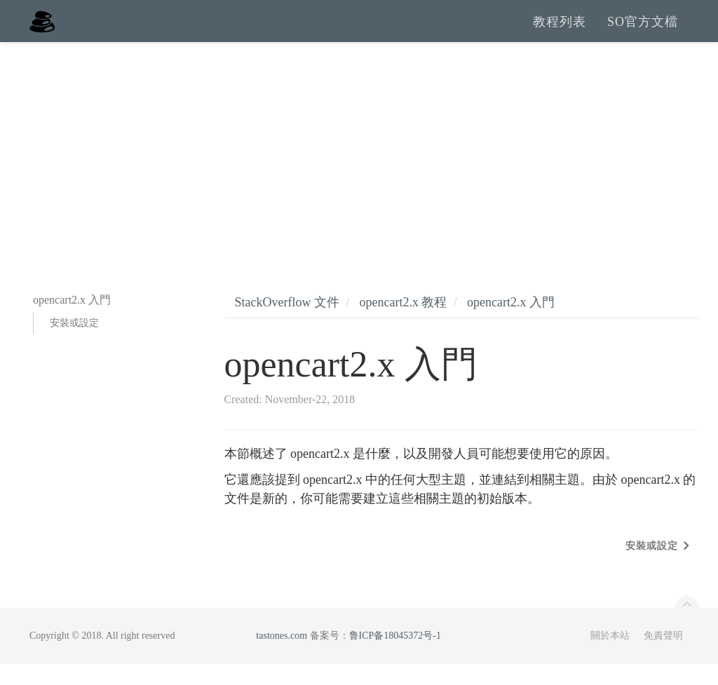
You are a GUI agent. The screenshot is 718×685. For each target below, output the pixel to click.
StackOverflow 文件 (287, 323)
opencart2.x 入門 (511, 323)
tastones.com (281, 656)
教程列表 (559, 32)
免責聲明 (663, 656)
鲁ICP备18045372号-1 (395, 656)
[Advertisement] (359, 168)
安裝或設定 (74, 344)
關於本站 (610, 656)
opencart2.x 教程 (403, 323)
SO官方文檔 (642, 32)
